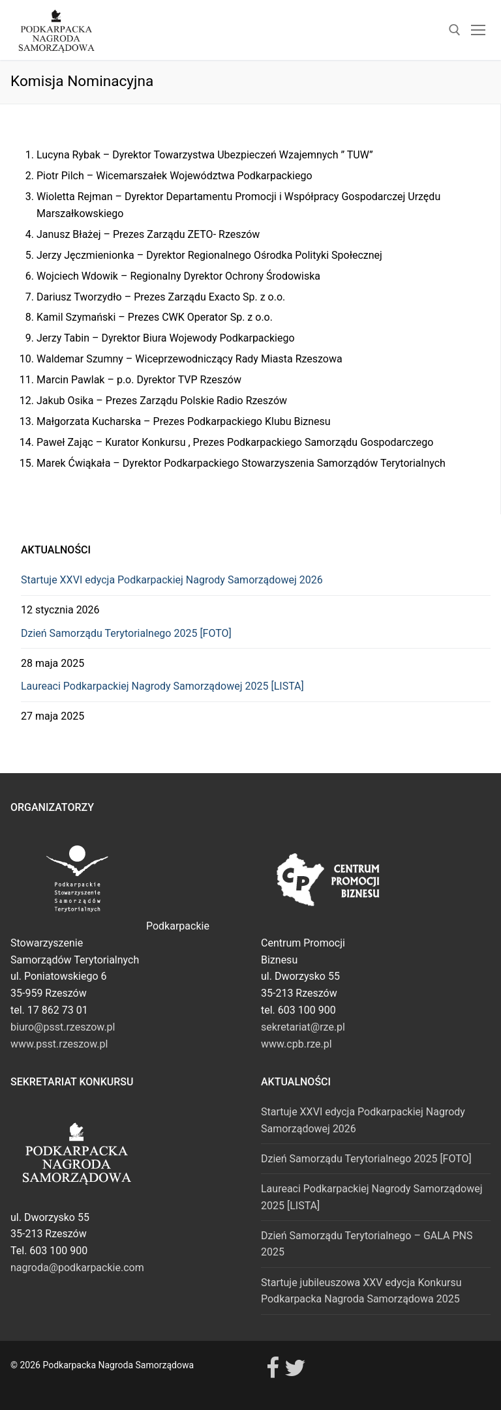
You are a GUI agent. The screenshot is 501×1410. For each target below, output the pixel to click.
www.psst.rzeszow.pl (59, 1044)
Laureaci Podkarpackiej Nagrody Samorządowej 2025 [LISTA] (162, 686)
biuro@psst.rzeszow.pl (62, 1027)
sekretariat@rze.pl (303, 1027)
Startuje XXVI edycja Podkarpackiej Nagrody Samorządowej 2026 (172, 580)
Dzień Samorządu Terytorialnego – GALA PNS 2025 (366, 1244)
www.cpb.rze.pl (296, 1044)
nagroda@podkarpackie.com (77, 1267)
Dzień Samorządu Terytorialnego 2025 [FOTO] (126, 633)
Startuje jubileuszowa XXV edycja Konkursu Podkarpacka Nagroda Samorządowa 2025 (361, 1291)
